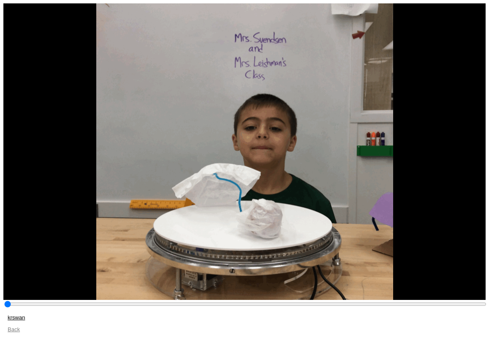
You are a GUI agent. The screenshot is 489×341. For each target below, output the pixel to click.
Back (14, 329)
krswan (16, 317)
